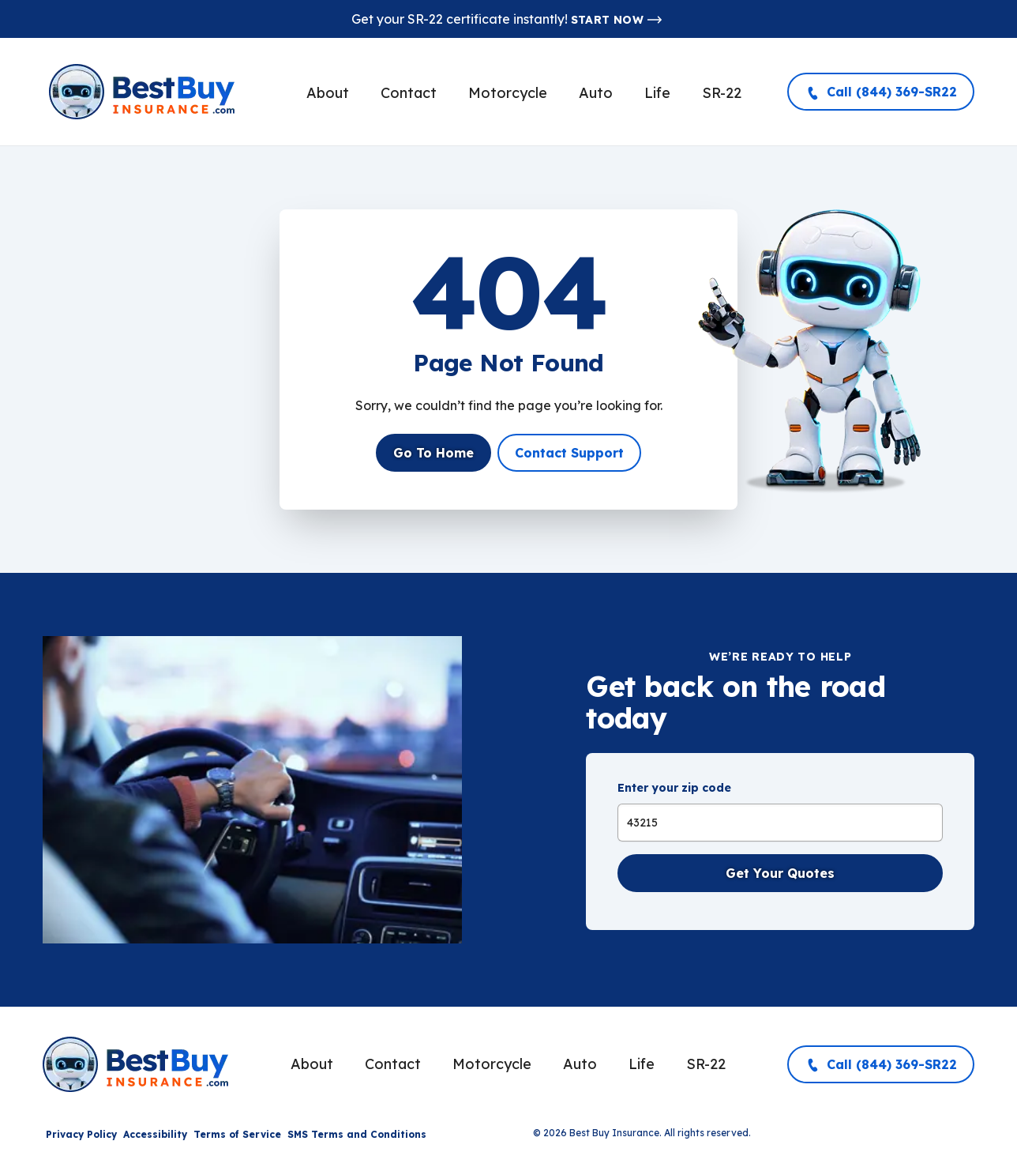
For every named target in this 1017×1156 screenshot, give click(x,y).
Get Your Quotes (780, 873)
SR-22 (721, 93)
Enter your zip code (674, 788)
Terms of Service (237, 1134)
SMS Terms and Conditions (356, 1134)
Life (657, 93)
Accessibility (155, 1134)
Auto (596, 93)
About (327, 93)
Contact (409, 93)
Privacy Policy (81, 1134)
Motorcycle (507, 93)
